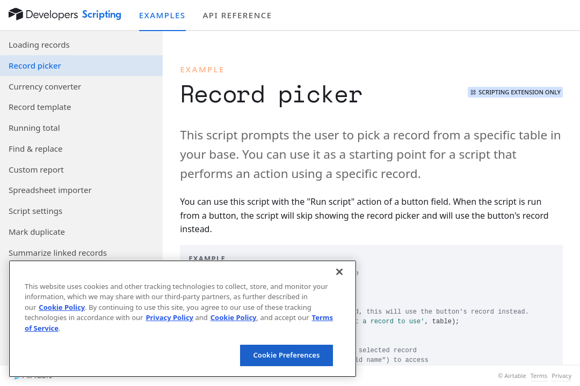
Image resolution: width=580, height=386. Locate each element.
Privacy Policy (169, 317)
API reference (237, 15)
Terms (539, 376)
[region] (183, 318)
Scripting (102, 14)
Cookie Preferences (286, 355)
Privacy (561, 376)
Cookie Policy (62, 307)
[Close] (339, 272)
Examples (162, 15)
